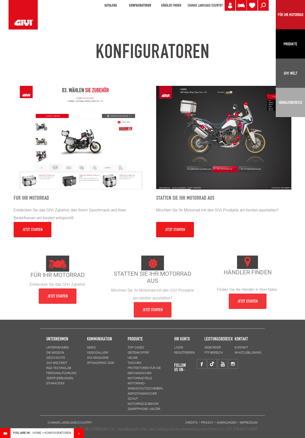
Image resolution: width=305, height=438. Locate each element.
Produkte (135, 338)
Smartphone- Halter (144, 409)
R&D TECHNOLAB (58, 368)
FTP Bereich (213, 352)
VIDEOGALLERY (98, 352)
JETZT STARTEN (32, 229)
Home (37, 433)
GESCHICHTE (55, 357)
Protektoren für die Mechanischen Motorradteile (144, 373)
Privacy (207, 422)
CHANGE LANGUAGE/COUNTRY (205, 5)
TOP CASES (136, 347)
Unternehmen (57, 347)
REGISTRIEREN (184, 352)
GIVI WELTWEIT (56, 363)
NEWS (91, 347)
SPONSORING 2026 (100, 363)
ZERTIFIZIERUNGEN (59, 378)
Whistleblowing (248, 352)
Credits (191, 422)
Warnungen (226, 422)
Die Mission (55, 352)
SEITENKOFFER (138, 352)
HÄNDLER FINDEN (171, 5)
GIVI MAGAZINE (98, 357)
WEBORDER (212, 347)
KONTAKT (241, 347)
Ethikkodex (55, 383)
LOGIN (178, 347)
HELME (133, 357)
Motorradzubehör (143, 404)
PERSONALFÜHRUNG (61, 373)
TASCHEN (134, 363)
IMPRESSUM (248, 422)
